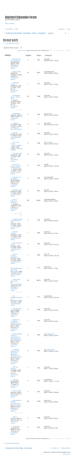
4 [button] (61, 50)
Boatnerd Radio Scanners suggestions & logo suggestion (16, 336)
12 (21, 215)
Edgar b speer (16, 71)
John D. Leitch (16, 391)
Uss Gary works (17, 153)
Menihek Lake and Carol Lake (16, 59)
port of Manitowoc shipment (14, 201)
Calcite (14, 417)
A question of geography (16, 178)
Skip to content (9, 23)
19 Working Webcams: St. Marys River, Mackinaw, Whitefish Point (15, 353)
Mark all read (21, 50)
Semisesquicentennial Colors (16, 269)
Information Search (14, 67)
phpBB (51, 452)
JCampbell (18, 145)
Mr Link (48, 267)
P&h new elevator (14, 367)
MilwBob (15, 300)
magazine (15, 123)
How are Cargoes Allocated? (14, 255)
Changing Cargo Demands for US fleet (16, 220)
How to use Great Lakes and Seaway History (16, 166)
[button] (51, 50)
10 (18, 213)
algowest (49, 113)
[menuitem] (15, 29)
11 (21, 213)
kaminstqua (16, 113)
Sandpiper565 (16, 324)
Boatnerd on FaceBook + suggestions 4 (15, 321)
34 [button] (67, 50)
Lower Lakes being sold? (15, 280)
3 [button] (59, 50)
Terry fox (15, 133)
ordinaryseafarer (16, 284)
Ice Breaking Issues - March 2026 (15, 97)
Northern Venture (14, 232)
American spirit (17, 190)
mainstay (15, 379)
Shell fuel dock (16, 308)
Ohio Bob (15, 271)
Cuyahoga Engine (15, 83)
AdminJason (16, 405)
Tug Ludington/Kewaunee (16, 297)
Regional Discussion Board (16, 128)
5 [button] (63, 50)
